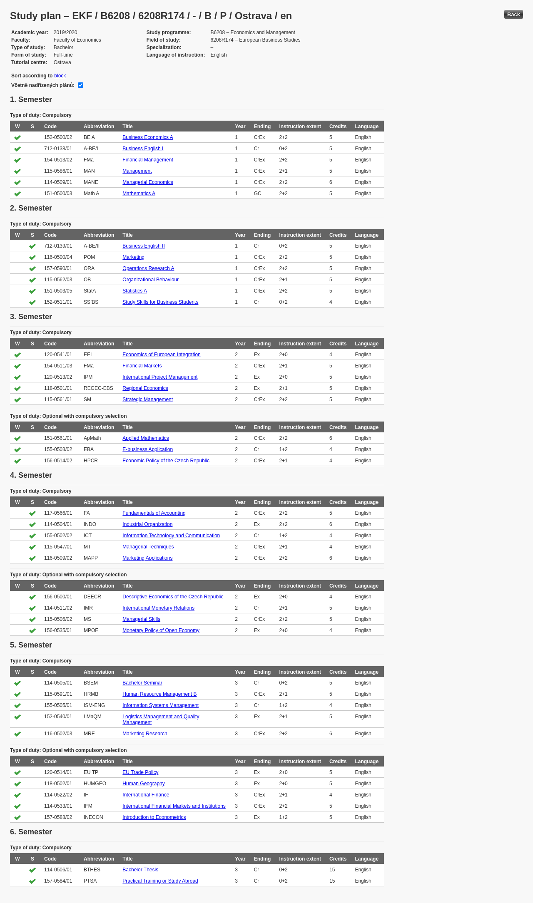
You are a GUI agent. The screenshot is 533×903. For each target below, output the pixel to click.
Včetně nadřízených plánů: (43, 85)
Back (513, 14)
